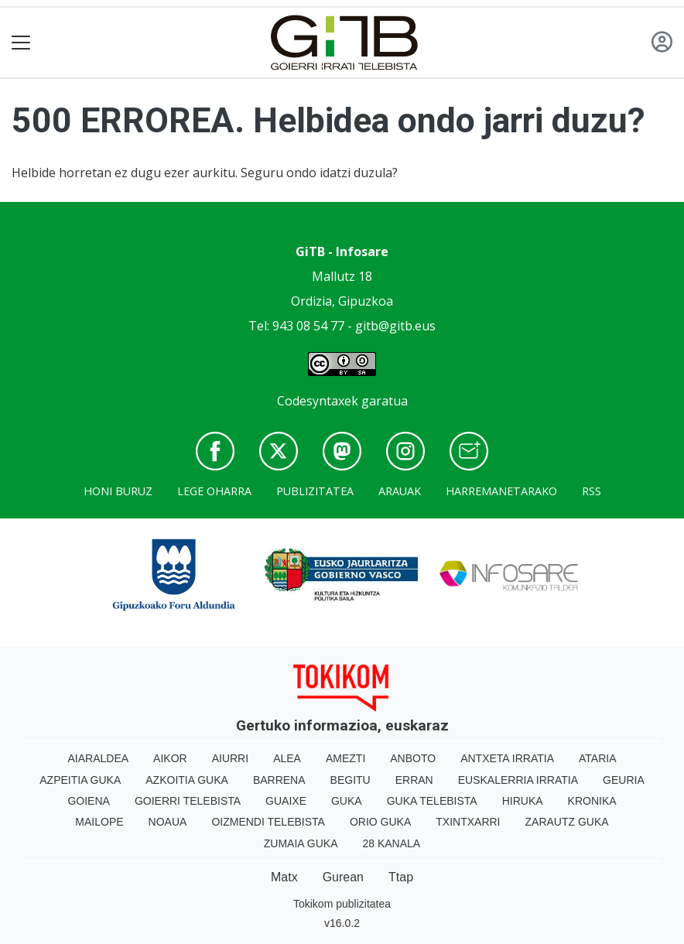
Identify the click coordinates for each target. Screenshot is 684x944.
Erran (414, 780)
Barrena (279, 780)
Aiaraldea (98, 758)
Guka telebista (432, 801)
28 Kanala (391, 843)
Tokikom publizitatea (342, 904)
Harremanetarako (501, 491)
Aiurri (230, 758)
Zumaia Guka (301, 843)
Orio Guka (380, 822)
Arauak (399, 491)
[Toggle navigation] (21, 42)
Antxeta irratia (507, 758)
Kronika (592, 801)
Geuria (624, 780)
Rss (591, 491)
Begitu (350, 780)
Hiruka (522, 801)
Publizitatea (315, 491)
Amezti (345, 758)
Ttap (400, 877)
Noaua (168, 822)
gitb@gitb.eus (395, 325)
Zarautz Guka (567, 822)
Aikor (170, 758)
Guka (346, 801)
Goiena (88, 801)
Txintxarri (468, 822)
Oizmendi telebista (268, 822)
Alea (287, 758)
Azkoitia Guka (186, 780)
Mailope (99, 822)
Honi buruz (118, 491)
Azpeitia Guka (80, 780)
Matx (284, 877)
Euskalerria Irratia (518, 780)
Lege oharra (214, 491)
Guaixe (285, 801)
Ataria (598, 758)
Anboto (413, 758)
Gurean (343, 877)
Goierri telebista (188, 801)
